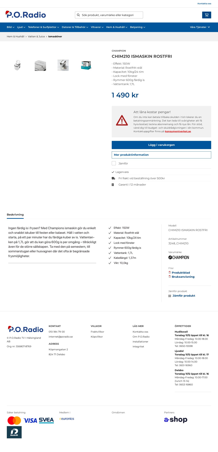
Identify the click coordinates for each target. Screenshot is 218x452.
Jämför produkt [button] (181, 296)
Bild (10, 27)
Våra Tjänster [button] (200, 27)
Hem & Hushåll (116, 27)
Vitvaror (97, 27)
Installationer (140, 341)
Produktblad (181, 273)
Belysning (137, 27)
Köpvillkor (97, 336)
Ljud (21, 27)
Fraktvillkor (97, 331)
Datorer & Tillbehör (75, 27)
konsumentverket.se (178, 131)
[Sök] (109, 15)
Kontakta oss (204, 3)
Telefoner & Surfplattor (43, 27)
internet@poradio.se (61, 336)
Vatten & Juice (36, 36)
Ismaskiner (55, 36)
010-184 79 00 (57, 331)
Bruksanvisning (183, 277)
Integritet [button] (138, 346)
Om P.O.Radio (141, 336)
